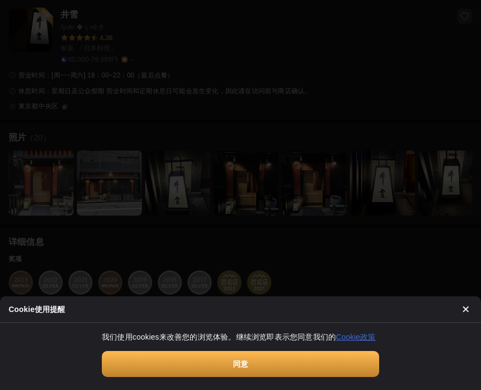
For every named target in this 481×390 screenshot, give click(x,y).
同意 (240, 364)
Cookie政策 (355, 337)
